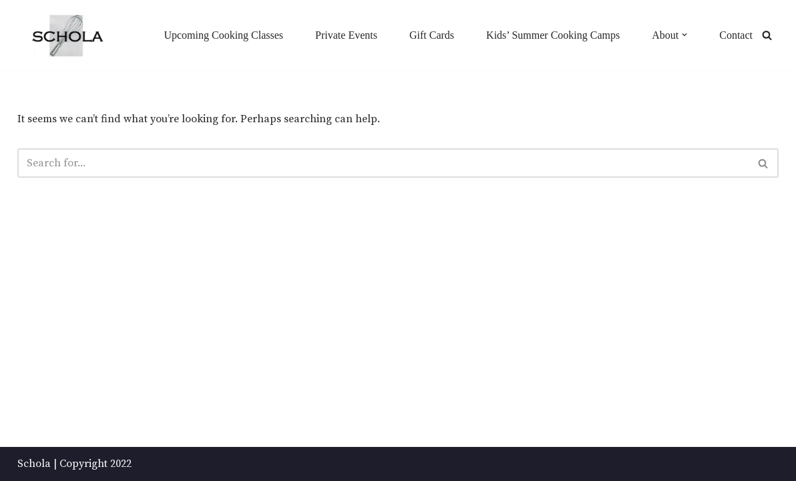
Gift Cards (431, 35)
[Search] (767, 35)
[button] (684, 34)
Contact (736, 35)
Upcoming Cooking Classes (223, 35)
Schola (34, 463)
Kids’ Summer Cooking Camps (553, 35)
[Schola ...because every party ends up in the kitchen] (67, 35)
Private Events (346, 35)
